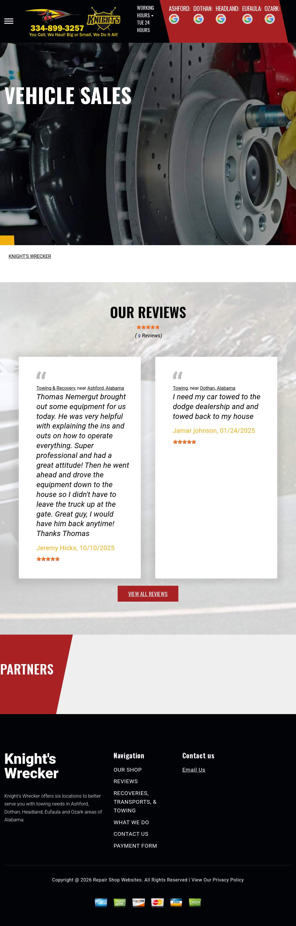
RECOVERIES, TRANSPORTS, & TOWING (135, 802)
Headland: (227, 8)
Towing (180, 388)
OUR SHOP (128, 769)
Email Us (194, 769)
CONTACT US (131, 834)
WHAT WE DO (131, 822)
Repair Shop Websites (117, 880)
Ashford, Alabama (105, 388)
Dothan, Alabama (217, 388)
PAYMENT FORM (135, 845)
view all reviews (148, 593)
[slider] (148, 327)
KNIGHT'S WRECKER (30, 256)
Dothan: (203, 8)
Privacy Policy (228, 880)
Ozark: (272, 8)
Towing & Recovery (55, 388)
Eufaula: (252, 8)
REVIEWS (126, 781)
